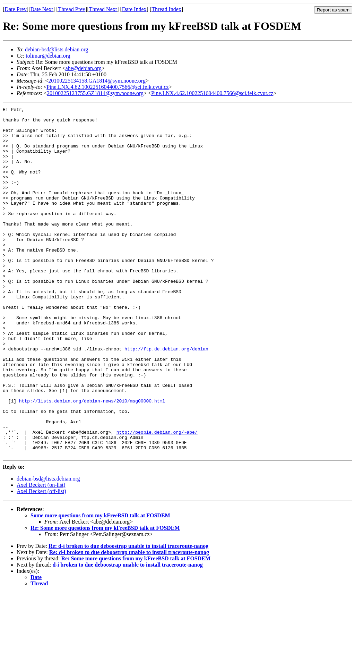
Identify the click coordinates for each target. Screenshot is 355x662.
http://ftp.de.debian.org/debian (166, 397)
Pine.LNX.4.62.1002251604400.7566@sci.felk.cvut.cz (107, 87)
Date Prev (16, 9)
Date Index (134, 9)
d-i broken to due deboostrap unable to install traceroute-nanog (128, 634)
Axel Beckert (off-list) (41, 561)
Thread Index (166, 9)
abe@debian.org (83, 68)
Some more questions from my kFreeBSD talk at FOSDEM (100, 585)
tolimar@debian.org (48, 56)
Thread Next (103, 9)
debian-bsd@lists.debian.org (56, 49)
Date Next (42, 9)
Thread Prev (71, 9)
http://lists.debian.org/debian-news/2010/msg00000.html (92, 460)
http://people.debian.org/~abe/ (157, 497)
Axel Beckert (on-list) (41, 555)
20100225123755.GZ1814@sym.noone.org (95, 93)
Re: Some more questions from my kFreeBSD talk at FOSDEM (105, 598)
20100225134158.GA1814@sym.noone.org (97, 81)
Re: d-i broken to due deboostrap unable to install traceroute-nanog (128, 616)
